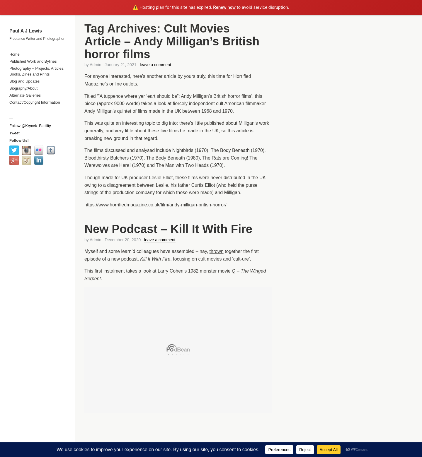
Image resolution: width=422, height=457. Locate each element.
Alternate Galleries (25, 95)
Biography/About (23, 88)
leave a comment (155, 64)
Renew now (224, 7)
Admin (95, 64)
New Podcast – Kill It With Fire (168, 228)
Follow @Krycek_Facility (30, 126)
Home (14, 54)
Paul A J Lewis (25, 30)
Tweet (14, 133)
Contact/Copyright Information (34, 102)
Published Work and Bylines (33, 61)
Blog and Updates (24, 81)
